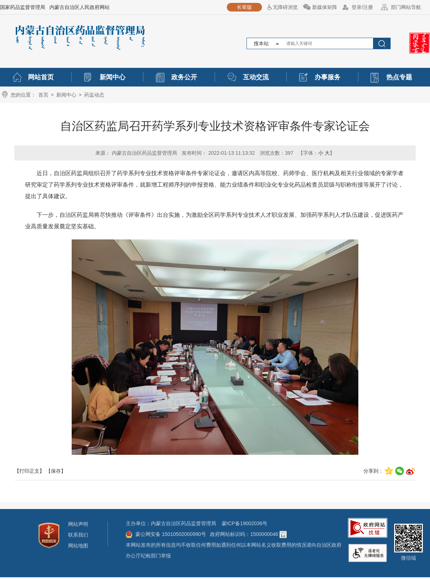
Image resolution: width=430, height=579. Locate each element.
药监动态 (94, 95)
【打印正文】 (29, 471)
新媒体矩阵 (324, 7)
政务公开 (184, 77)
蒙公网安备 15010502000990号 (171, 534)
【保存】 (56, 471)
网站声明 (78, 524)
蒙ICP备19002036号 (245, 523)
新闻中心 (112, 77)
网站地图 (78, 545)
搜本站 (261, 43)
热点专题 (399, 77)
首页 (43, 95)
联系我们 (78, 535)
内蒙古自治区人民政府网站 (79, 7)
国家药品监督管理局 (22, 7)
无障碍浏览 (285, 7)
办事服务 (327, 77)
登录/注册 (362, 7)
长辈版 (244, 7)
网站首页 (41, 77)
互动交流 (256, 77)
